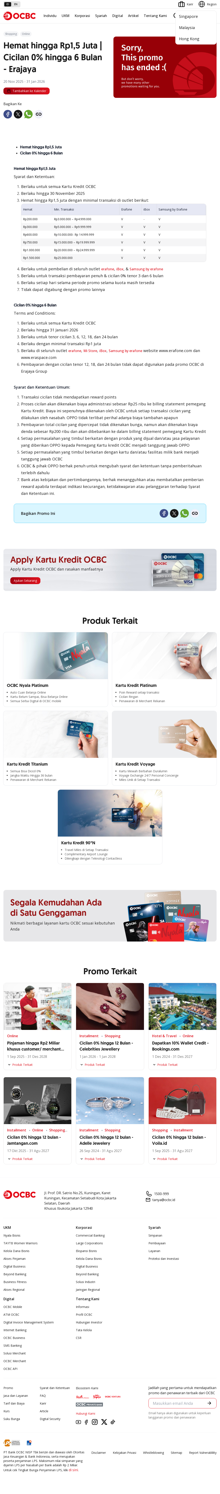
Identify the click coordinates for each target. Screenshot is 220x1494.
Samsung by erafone (146, 269)
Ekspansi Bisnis (86, 1251)
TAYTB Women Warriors (20, 1243)
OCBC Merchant (14, 1361)
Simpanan (155, 1235)
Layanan (154, 1251)
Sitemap (176, 1453)
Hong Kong (189, 38)
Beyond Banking (14, 1274)
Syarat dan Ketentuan (55, 1388)
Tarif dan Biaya (13, 1403)
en (15, 4)
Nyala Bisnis (11, 1235)
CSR (78, 1338)
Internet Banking (14, 1330)
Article (44, 1411)
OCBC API (10, 1369)
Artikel (133, 15)
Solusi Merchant (14, 1353)
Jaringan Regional (88, 1290)
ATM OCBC (11, 1314)
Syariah (101, 15)
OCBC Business (14, 1338)
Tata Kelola (84, 1330)
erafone (107, 269)
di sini (73, 1470)
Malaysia (187, 27)
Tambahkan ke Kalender (26, 91)
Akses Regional (13, 1290)
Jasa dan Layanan (15, 1396)
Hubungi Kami (85, 1413)
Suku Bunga (11, 1419)
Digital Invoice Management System (28, 1322)
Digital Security (50, 1419)
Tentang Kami (155, 15)
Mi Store (90, 350)
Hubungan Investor (89, 1322)
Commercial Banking (90, 1235)
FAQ (43, 1396)
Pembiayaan (157, 1243)
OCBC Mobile (12, 1307)
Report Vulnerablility (203, 1453)
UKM (65, 15)
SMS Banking (12, 1345)
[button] (209, 1403)
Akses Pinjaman (14, 1259)
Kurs (6, 1411)
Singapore (188, 16)
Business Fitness (15, 1282)
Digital (117, 15)
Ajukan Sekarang (25, 581)
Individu (50, 15)
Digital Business (14, 1266)
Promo (8, 1388)
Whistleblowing (153, 1453)
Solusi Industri (85, 1282)
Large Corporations (89, 1243)
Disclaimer (98, 1453)
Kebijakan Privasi (124, 1453)
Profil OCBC (84, 1314)
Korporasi (82, 15)
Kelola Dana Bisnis (16, 1251)
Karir (43, 1403)
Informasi (82, 1307)
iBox (120, 269)
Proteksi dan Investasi (163, 1259)
